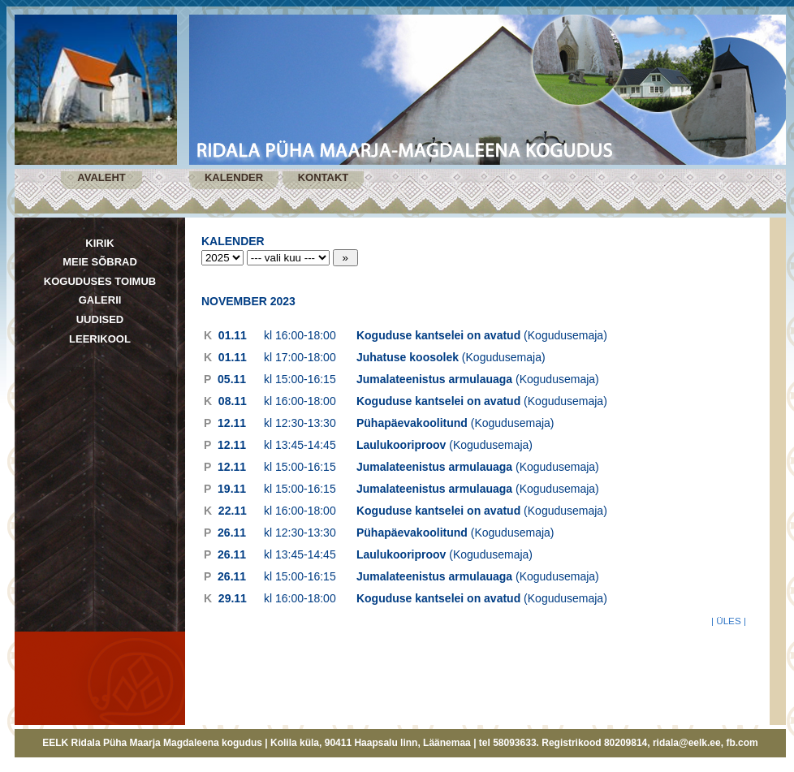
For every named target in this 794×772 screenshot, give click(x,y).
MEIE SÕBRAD (100, 262)
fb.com (741, 742)
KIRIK (99, 243)
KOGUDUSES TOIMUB (100, 281)
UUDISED (100, 319)
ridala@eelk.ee (687, 742)
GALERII (100, 300)
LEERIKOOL (100, 339)
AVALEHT (101, 177)
